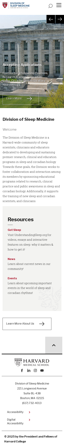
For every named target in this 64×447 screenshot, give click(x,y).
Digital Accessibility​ (15, 421)
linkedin (29, 370)
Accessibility (15, 412)
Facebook (22, 370)
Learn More (14, 98)
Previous (51, 19)
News (11, 259)
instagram (35, 370)
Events (12, 278)
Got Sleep (14, 230)
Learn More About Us (20, 323)
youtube (42, 370)
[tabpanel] (32, 66)
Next (59, 19)
